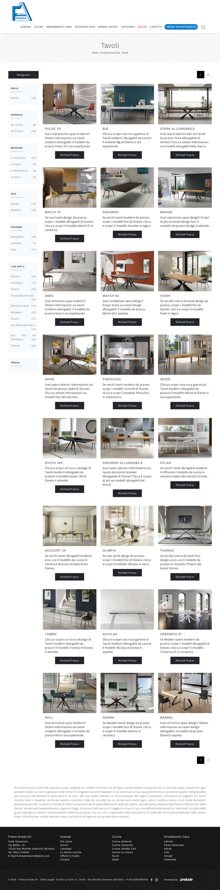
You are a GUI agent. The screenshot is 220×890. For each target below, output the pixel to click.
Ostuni (23, 319)
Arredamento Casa (59, 26)
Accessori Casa (85, 26)
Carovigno (23, 283)
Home (95, 52)
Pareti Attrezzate (174, 845)
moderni (23, 210)
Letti (166, 852)
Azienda (25, 26)
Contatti (156, 26)
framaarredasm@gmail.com (33, 856)
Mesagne (23, 312)
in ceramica (23, 158)
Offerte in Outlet (69, 856)
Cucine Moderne (122, 841)
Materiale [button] (16, 147)
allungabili (23, 237)
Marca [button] (14, 88)
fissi (23, 250)
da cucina (23, 125)
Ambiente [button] (17, 114)
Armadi (168, 856)
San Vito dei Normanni (23, 337)
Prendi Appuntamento (181, 26)
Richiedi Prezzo (69, 155)
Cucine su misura (122, 852)
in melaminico (23, 171)
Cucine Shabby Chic (124, 848)
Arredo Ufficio (108, 26)
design (23, 204)
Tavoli (125, 52)
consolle (23, 243)
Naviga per (23, 74)
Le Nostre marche (70, 852)
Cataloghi (128, 26)
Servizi (64, 845)
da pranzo (23, 131)
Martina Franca (23, 306)
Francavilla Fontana (23, 297)
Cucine (38, 26)
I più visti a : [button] (18, 266)
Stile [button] (13, 193)
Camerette (170, 859)
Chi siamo (66, 841)
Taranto (23, 346)
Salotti (168, 848)
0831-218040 (21, 852)
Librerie (168, 841)
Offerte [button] (15, 362)
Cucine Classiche (122, 845)
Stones (23, 98)
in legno (23, 164)
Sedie (115, 859)
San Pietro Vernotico (23, 327)
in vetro (23, 177)
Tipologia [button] (16, 227)
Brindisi (23, 276)
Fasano (23, 289)
